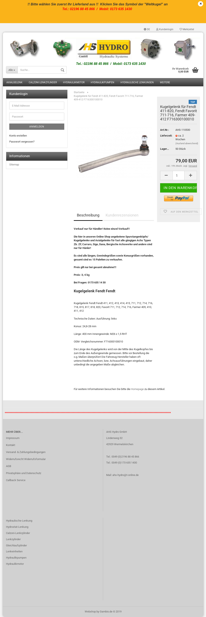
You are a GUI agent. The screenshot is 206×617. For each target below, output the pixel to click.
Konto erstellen (18, 135)
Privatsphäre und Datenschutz (23, 473)
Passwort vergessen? (22, 141)
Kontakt (10, 445)
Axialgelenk (14, 82)
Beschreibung (88, 215)
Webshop (90, 611)
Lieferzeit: (164, 135)
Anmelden (36, 126)
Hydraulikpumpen (102, 82)
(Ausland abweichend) (186, 143)
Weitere (165, 82)
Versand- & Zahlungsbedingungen (25, 452)
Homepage (137, 389)
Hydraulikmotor (74, 82)
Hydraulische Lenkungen (137, 82)
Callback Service (15, 480)
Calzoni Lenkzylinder (43, 82)
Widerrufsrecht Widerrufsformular (26, 459)
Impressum (12, 438)
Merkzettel (187, 29)
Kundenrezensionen (122, 215)
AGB (8, 466)
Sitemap (14, 164)
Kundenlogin (164, 29)
